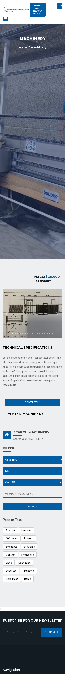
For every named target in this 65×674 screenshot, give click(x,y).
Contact (10, 554)
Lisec (9, 562)
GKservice (12, 538)
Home (23, 47)
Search (32, 506)
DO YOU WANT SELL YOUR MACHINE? (37, 10)
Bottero (28, 538)
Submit (52, 632)
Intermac (26, 530)
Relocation (24, 562)
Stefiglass (11, 546)
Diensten (11, 570)
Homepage (27, 554)
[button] (7, 313)
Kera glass (12, 578)
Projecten (28, 570)
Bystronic (29, 546)
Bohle (27, 578)
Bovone (10, 530)
